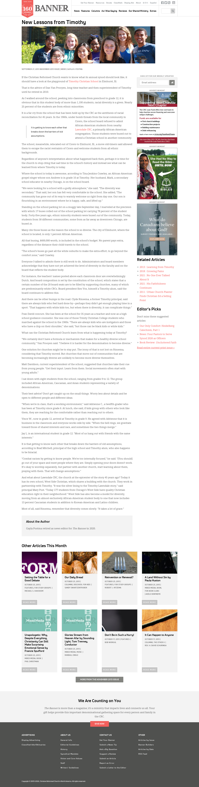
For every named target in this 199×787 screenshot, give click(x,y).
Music (79, 652)
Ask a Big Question (108, 749)
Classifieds (118, 3)
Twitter (165, 3)
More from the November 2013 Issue (99, 680)
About (138, 3)
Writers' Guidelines (70, 768)
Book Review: (158, 343)
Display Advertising (31, 740)
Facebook (162, 3)
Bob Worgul (110, 642)
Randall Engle (71, 655)
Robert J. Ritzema (113, 588)
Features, (29, 588)
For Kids (86, 585)
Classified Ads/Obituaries (34, 745)
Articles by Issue (146, 740)
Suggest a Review (108, 754)
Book (39, 658)
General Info (66, 740)
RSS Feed (142, 754)
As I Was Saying (109, 11)
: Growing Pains (152, 271)
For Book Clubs (152, 591)
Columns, (69, 585)
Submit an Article (108, 759)
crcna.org (173, 2)
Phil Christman (32, 662)
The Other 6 (159, 642)
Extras (153, 11)
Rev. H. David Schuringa (156, 646)
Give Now (99, 724)
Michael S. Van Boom (34, 591)
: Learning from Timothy (157, 267)
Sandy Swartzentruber (76, 588)
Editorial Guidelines (70, 745)
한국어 (145, 3)
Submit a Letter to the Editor (113, 768)
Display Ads (129, 3)
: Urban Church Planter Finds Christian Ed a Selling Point (156, 296)
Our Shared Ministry (138, 11)
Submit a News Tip (108, 745)
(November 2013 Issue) (49, 69)
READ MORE (29, 602)
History (64, 749)
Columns (95, 11)
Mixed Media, (150, 588)
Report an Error (107, 763)
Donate (109, 3)
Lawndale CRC (83, 130)
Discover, (78, 585)
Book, (159, 588)
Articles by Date (146, 749)
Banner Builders (146, 745)
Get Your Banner (87, 3)
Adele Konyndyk (153, 594)
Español (153, 3)
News (63, 69)
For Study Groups (42, 588)
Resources (100, 3)
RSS (169, 3)
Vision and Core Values (71, 759)
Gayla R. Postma (75, 69)
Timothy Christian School (83, 81)
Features (85, 11)
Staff (63, 763)
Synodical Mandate (69, 754)
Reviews (123, 11)
